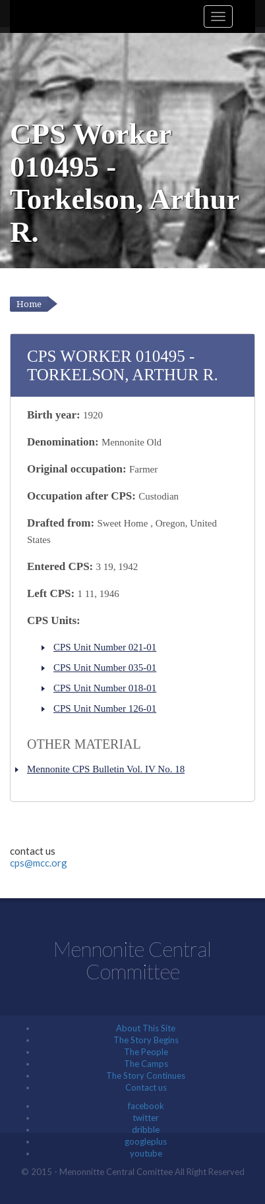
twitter (145, 1117)
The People (146, 1051)
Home (29, 304)
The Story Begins (146, 1040)
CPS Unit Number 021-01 (104, 647)
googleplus (146, 1141)
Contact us (146, 1087)
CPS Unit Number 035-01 (104, 667)
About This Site (145, 1028)
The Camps (146, 1063)
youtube (146, 1153)
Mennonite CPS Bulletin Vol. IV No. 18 (106, 769)
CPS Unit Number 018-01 (104, 688)
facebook (146, 1106)
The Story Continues (145, 1075)
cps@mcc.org (38, 863)
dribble (146, 1129)
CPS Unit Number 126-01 (104, 708)
